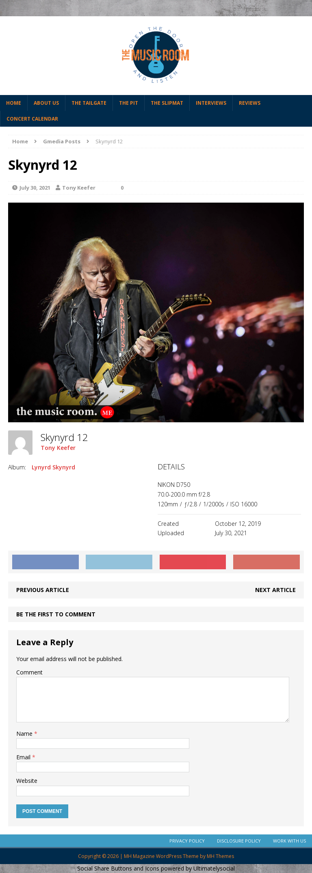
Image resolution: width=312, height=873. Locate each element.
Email (24, 757)
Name (25, 733)
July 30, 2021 (35, 187)
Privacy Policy (187, 841)
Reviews (249, 102)
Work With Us (289, 841)
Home (13, 102)
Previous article (42, 590)
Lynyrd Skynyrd (53, 467)
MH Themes (220, 856)
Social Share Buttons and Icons (118, 868)
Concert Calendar (32, 118)
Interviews (211, 102)
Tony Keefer (78, 187)
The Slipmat (167, 102)
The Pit (128, 102)
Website (26, 780)
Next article (275, 590)
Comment (29, 672)
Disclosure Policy (239, 841)
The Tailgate (89, 102)
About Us (46, 102)
